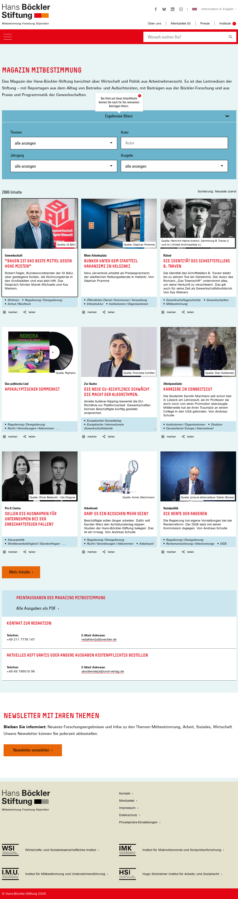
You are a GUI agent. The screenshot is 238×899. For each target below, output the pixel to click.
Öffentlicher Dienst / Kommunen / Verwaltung (117, 300)
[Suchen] (230, 37)
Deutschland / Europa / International (189, 428)
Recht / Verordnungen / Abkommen (30, 428)
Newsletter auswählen (31, 749)
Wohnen (13, 300)
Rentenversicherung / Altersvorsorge (190, 543)
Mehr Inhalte (19, 571)
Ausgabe (174, 162)
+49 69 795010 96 (21, 671)
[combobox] (184, 37)
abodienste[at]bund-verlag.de (102, 671)
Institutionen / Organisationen (128, 304)
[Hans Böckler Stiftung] (26, 809)
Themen (63, 139)
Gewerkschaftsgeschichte (183, 300)
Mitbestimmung (176, 304)
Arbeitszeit (146, 543)
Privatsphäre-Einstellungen (138, 822)
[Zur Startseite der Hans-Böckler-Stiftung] (26, 22)
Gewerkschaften (217, 300)
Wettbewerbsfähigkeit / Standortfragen (33, 543)
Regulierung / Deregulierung (43, 300)
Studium (216, 424)
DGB (223, 543)
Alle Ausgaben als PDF (36, 608)
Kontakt (124, 793)
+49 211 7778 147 (21, 639)
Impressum (127, 808)
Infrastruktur (95, 304)
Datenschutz (128, 815)
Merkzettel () (181, 23)
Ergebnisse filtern (119, 115)
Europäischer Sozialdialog (104, 420)
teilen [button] (29, 312)
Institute (225, 23)
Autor (125, 132)
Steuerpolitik (15, 540)
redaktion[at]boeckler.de (98, 639)
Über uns (154, 23)
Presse (205, 23)
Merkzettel (126, 800)
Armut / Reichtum (19, 304)
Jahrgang (63, 162)
